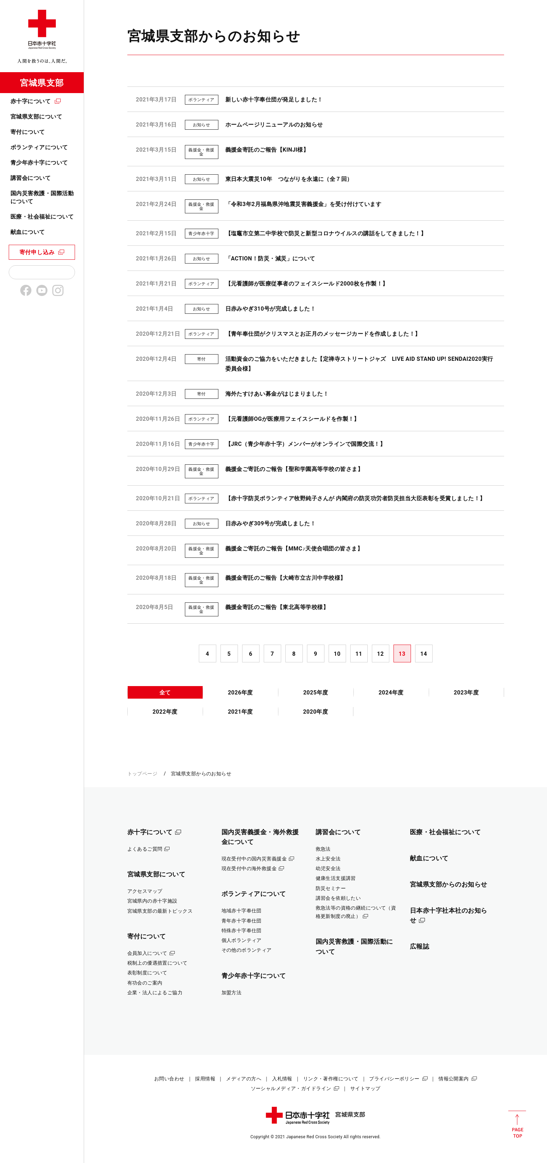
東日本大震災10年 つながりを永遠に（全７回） (289, 179)
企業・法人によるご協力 (155, 992)
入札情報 (282, 1078)
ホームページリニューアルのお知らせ (274, 124)
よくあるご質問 (145, 849)
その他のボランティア (247, 950)
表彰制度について (147, 972)
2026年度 (240, 692)
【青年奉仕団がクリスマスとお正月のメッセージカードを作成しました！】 (323, 333)
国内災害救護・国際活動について (42, 197)
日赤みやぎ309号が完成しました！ (270, 523)
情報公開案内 (454, 1078)
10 (337, 654)
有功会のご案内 (145, 983)
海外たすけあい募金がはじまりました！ (277, 393)
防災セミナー (331, 888)
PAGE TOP (517, 1124)
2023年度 (466, 692)
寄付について (27, 132)
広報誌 (419, 946)
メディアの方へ (243, 1078)
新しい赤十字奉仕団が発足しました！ (274, 99)
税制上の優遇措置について (157, 963)
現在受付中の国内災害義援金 (254, 858)
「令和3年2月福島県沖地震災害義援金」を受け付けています (303, 204)
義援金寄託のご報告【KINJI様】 (267, 149)
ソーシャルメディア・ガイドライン (291, 1088)
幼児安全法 (328, 868)
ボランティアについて (39, 147)
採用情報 (205, 1078)
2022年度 (165, 711)
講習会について (30, 178)
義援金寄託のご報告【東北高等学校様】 (277, 607)
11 (358, 654)
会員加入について (147, 953)
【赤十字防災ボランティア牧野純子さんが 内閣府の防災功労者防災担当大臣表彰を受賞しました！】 (355, 498)
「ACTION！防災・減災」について (270, 258)
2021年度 (240, 711)
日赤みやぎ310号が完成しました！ (270, 308)
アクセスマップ (145, 891)
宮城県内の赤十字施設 (152, 901)
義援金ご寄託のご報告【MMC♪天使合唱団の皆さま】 (294, 548)
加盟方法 (232, 992)
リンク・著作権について (331, 1078)
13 (402, 654)
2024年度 (391, 692)
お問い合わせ (169, 1078)
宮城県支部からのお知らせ (449, 884)
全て (165, 692)
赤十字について (30, 101)
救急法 (323, 849)
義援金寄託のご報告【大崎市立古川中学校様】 (285, 578)
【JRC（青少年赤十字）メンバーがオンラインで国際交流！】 (305, 444)
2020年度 (315, 711)
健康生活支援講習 (336, 878)
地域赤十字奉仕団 (242, 910)
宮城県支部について (36, 116)
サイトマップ (365, 1088)
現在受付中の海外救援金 (249, 868)
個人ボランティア (242, 940)
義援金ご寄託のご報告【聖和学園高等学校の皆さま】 (294, 469)
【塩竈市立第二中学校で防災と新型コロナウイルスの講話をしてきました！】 (326, 233)
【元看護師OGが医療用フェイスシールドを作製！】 (292, 419)
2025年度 (315, 692)
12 (380, 654)
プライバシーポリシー (394, 1078)
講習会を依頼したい (338, 898)
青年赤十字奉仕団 (242, 920)
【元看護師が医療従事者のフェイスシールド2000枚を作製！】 (306, 283)
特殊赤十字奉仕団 (242, 930)
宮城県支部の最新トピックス (160, 911)
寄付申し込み (37, 252)
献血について (27, 232)
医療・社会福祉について (42, 216)
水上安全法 (328, 858)
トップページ (142, 773)
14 (423, 654)
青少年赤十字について (39, 162)
